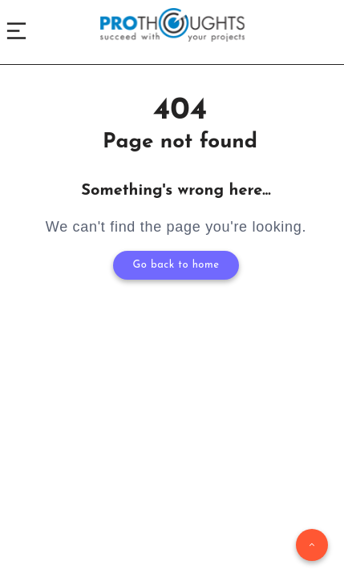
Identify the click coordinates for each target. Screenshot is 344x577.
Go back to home (176, 265)
